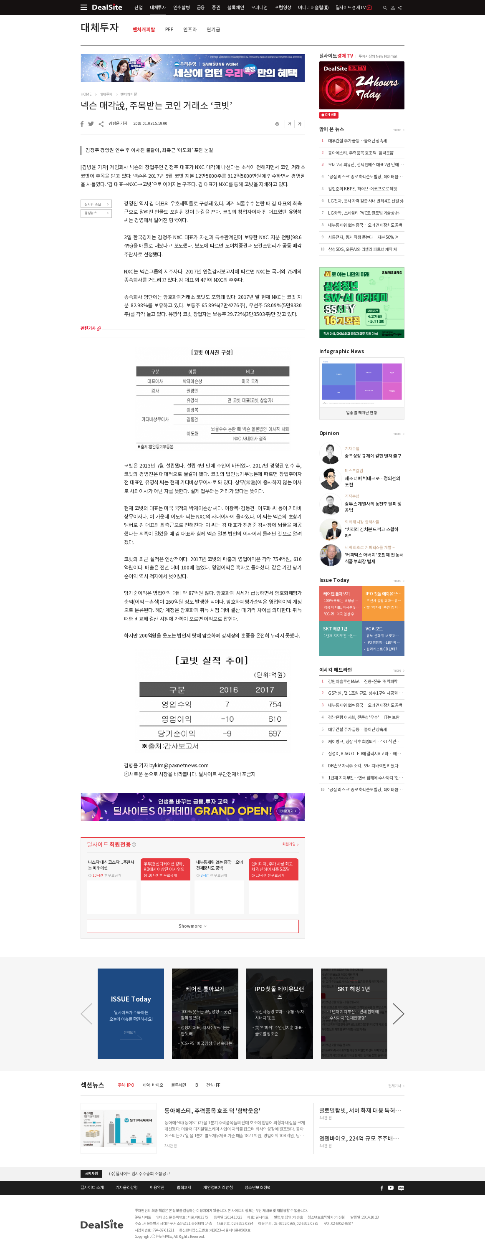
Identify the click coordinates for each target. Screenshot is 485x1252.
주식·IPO (126, 1085)
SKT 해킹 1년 (335, 629)
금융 (201, 7)
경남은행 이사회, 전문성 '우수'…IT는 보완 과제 (367, 717)
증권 (216, 7)
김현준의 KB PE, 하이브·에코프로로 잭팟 (362, 189)
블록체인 (235, 7)
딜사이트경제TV (354, 7)
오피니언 (259, 7)
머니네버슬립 (313, 7)
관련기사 (88, 328)
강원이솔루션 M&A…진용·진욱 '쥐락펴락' (363, 681)
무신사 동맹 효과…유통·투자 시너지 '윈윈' (384, 601)
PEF (169, 29)
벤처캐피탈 (144, 29)
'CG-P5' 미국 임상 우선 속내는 (341, 614)
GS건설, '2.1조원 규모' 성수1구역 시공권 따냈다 (368, 693)
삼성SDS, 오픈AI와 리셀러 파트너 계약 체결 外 (366, 249)
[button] (398, 1014)
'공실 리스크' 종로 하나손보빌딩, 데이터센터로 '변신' (372, 177)
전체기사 (394, 1085)
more (99, 328)
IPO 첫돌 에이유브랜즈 (384, 594)
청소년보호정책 (257, 1187)
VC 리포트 (374, 629)
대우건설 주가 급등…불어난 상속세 (357, 141)
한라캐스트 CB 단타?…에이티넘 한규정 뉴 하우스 (384, 649)
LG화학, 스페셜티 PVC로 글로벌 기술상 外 (363, 213)
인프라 (190, 29)
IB (196, 1085)
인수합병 (181, 7)
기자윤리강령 (127, 1187)
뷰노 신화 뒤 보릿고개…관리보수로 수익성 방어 (384, 636)
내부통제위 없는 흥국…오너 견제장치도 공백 (365, 225)
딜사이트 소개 (92, 1187)
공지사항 (91, 1173)
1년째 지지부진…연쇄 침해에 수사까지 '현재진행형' (341, 636)
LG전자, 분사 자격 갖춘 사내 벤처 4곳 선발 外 (366, 201)
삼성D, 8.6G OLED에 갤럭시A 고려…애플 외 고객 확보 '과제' (380, 753)
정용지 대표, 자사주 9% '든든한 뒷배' (341, 608)
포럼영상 (283, 7)
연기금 (213, 29)
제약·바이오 (152, 1085)
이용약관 (157, 1187)
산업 (138, 7)
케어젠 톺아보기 (336, 594)
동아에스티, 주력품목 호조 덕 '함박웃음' (361, 153)
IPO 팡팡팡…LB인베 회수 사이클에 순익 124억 (384, 643)
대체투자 (158, 7)
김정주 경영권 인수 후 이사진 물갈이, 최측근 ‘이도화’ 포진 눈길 (149, 150)
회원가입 (288, 844)
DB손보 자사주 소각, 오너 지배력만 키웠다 (363, 766)
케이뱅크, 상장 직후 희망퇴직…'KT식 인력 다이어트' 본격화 (378, 741)
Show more (193, 926)
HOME (86, 94)
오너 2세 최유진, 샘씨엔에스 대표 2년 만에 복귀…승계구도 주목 (381, 164)
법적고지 (184, 1187)
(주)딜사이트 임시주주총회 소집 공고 (139, 1173)
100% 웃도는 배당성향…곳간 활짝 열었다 (341, 601)
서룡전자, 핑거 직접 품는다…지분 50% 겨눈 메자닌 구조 (375, 237)
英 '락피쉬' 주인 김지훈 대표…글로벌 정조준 (384, 608)
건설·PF (213, 1085)
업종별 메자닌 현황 (361, 412)
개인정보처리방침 (218, 1187)
